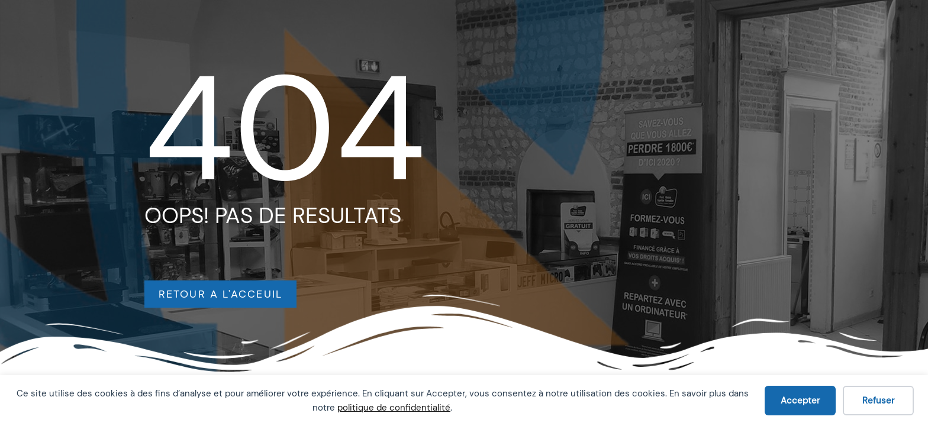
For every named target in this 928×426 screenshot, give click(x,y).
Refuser (878, 400)
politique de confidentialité (393, 408)
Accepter (800, 400)
